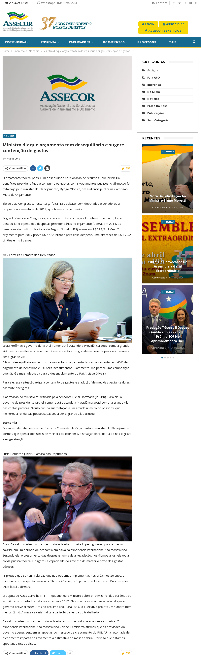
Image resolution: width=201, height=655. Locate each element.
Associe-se (173, 24)
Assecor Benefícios (163, 30)
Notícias (153, 99)
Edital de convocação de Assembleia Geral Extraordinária (167, 266)
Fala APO (153, 77)
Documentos (114, 42)
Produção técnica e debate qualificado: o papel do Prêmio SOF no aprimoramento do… (167, 334)
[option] (167, 249)
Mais (172, 42)
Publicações (79, 42)
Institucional (16, 42)
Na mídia (9, 136)
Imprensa (48, 42)
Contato (160, 3)
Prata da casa (157, 106)
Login (148, 24)
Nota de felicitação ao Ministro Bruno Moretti (167, 198)
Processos (146, 42)
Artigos (152, 70)
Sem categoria (158, 120)
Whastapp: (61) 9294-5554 (57, 3)
